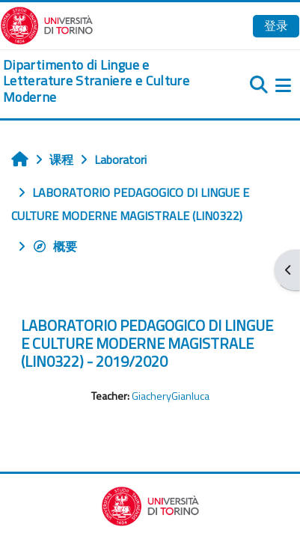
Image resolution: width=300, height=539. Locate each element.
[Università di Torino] (47, 24)
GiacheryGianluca (170, 396)
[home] (100, 81)
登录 (276, 25)
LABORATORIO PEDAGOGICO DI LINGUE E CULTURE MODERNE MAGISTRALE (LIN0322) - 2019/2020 (147, 343)
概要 (54, 246)
